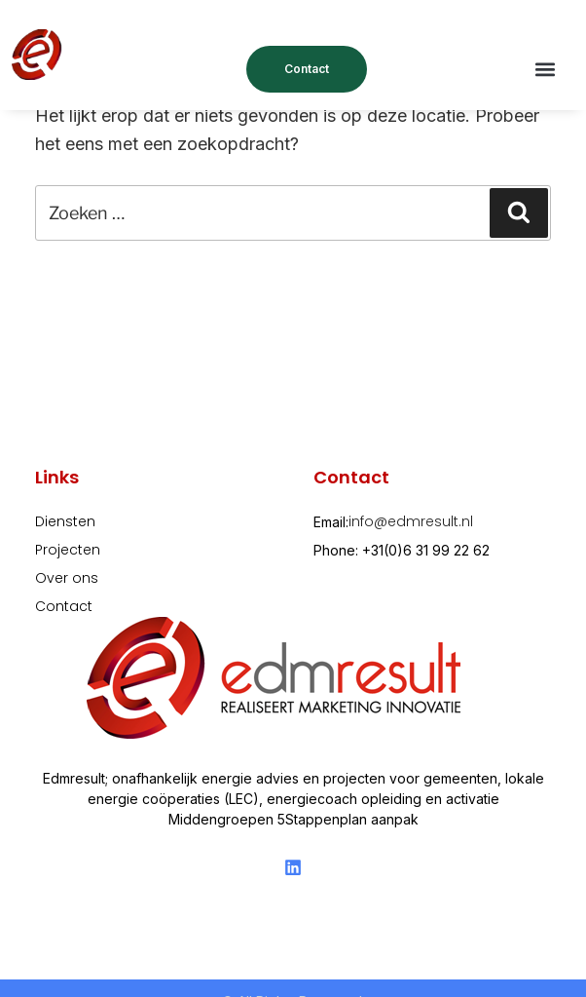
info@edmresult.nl (410, 521)
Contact (306, 68)
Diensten (65, 521)
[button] (545, 69)
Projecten (67, 549)
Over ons (66, 578)
